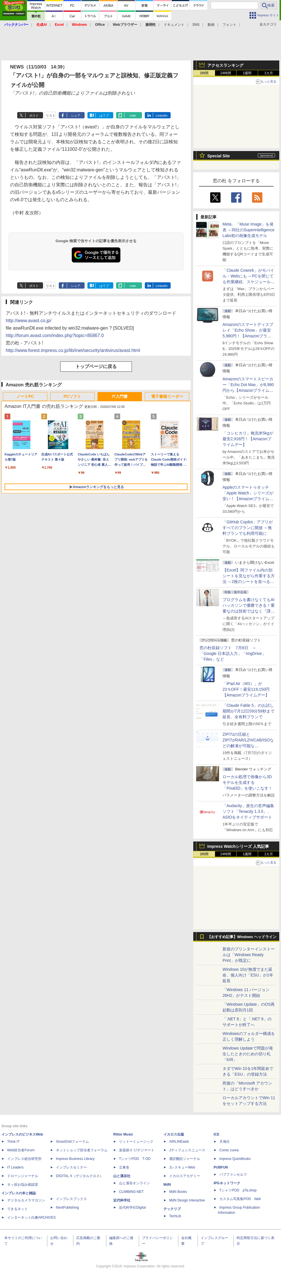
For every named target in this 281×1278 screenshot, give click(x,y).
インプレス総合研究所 (24, 1159)
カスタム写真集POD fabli (240, 1199)
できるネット (17, 1209)
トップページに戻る (96, 366)
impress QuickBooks (235, 1159)
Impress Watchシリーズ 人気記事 (238, 846)
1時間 (204, 73)
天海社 (224, 1142)
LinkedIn (162, 115)
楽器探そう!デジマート (136, 1150)
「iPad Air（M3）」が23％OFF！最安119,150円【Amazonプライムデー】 (246, 689)
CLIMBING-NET (131, 1192)
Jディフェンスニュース (187, 1150)
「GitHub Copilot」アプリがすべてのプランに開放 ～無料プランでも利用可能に (248, 528)
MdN (167, 1185)
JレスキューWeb (182, 1167)
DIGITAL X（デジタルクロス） (79, 1176)
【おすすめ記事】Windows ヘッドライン (241, 937)
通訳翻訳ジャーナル (184, 1159)
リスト (50, 115)
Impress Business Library (75, 1159)
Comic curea (229, 1150)
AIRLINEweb (179, 1142)
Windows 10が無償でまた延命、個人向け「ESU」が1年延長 (248, 975)
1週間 (247, 73)
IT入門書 (119, 396)
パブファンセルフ (233, 1175)
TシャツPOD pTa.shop (238, 1190)
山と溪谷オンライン (134, 1183)
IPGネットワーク (227, 1183)
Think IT (13, 1142)
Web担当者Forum (20, 1150)
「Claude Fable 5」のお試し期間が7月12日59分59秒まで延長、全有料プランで (248, 711)
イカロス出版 (173, 1134)
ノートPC (25, 396)
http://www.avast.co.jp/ (28, 320)
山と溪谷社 (121, 1176)
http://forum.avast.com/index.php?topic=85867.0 (55, 335)
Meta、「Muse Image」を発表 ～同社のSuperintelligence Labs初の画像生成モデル (248, 230)
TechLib (175, 1216)
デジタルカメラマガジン (26, 1200)
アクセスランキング (225, 65)
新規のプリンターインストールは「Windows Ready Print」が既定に (249, 955)
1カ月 (268, 73)
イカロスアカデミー (184, 1176)
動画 (211, 25)
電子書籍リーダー (167, 396)
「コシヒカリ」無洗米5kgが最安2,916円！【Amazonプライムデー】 (248, 439)
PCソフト (72, 396)
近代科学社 (121, 1200)
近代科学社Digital (132, 1207)
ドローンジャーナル (22, 1176)
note (133, 115)
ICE (216, 1134)
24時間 (225, 73)
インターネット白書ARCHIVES (31, 1218)
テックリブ (172, 1209)
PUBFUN (221, 1167)
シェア (75, 115)
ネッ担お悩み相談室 (22, 1185)
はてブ (104, 115)
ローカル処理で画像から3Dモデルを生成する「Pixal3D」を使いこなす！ (247, 782)
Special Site (218, 156)
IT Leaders (15, 1167)
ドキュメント (174, 25)
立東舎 (124, 1167)
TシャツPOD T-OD (135, 1159)
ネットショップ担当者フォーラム (82, 1150)
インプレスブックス (71, 1199)
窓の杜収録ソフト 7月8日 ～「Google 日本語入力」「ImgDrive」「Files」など (233, 653)
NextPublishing (67, 1207)
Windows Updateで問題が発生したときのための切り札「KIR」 (248, 1054)
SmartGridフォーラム (72, 1142)
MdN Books (178, 1192)
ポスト (34, 115)
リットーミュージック (136, 1142)
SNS (196, 25)
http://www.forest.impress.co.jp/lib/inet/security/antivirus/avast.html (73, 350)
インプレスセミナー (71, 1167)
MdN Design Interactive (187, 1200)
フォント (229, 25)
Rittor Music (123, 1134)
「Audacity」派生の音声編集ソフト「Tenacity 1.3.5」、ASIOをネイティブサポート (248, 811)
